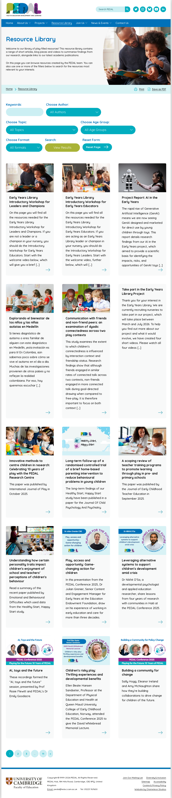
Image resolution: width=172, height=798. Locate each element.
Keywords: (14, 105)
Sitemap (145, 781)
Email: (50, 789)
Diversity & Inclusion (156, 777)
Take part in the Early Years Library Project (142, 291)
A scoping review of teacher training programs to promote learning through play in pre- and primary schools (141, 469)
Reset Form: (91, 140)
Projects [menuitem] (40, 23)
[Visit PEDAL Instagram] (143, 9)
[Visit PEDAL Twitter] (136, 9)
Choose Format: (18, 140)
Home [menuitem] (9, 23)
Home (9, 88)
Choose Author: (57, 105)
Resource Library (27, 88)
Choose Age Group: (95, 122)
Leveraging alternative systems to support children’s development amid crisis (139, 566)
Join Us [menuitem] (80, 23)
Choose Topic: (16, 122)
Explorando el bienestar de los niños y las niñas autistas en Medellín (29, 322)
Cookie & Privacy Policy (154, 785)
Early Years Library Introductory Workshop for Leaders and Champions (29, 202)
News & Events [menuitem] (100, 23)
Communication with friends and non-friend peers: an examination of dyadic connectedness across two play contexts (86, 326)
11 (43, 753)
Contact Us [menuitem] (122, 23)
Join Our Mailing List (133, 777)
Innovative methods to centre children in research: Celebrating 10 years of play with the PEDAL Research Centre (29, 469)
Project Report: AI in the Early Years (140, 200)
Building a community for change (140, 672)
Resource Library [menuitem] (62, 23)
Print (141, 89)
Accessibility (160, 781)
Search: (50, 140)
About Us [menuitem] (22, 23)
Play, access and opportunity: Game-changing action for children (80, 566)
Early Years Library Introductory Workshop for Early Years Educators (86, 202)
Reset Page (93, 147)
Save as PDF (159, 89)
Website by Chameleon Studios (150, 789)
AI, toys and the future (26, 670)
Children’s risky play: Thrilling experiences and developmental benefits (84, 674)
